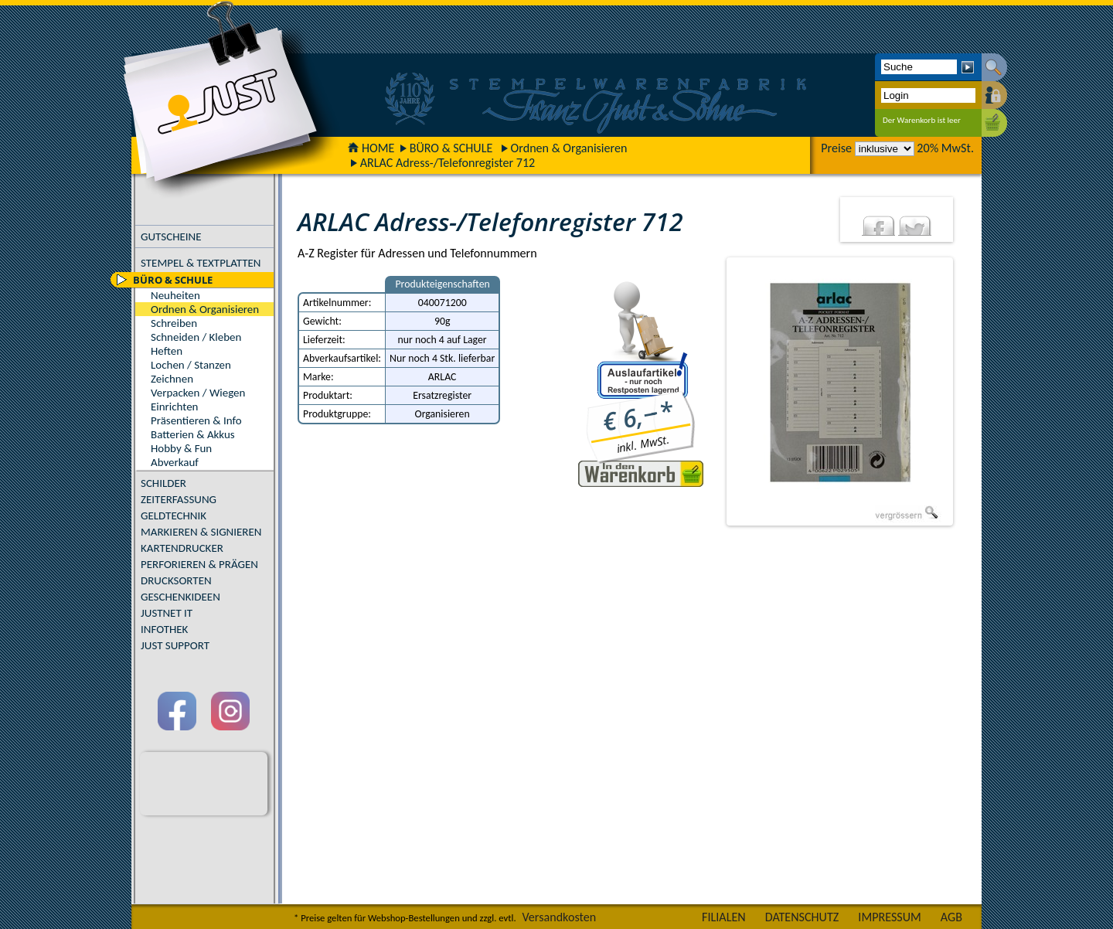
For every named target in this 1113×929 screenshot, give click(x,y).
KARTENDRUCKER (182, 548)
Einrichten (174, 406)
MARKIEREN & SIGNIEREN (201, 532)
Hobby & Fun (181, 448)
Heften (166, 351)
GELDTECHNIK (173, 515)
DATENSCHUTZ (802, 917)
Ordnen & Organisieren (569, 148)
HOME (371, 148)
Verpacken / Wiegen (198, 393)
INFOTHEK (164, 629)
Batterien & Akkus (193, 434)
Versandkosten (559, 917)
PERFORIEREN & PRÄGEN (199, 564)
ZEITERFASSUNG (178, 499)
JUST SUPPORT (175, 645)
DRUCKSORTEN (176, 580)
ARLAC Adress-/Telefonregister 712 (448, 162)
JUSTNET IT (166, 613)
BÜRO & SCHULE (451, 148)
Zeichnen (172, 379)
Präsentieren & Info (196, 420)
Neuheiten (175, 295)
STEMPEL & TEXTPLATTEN (200, 263)
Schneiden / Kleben (196, 337)
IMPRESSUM (889, 917)
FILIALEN (724, 917)
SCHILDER (163, 483)
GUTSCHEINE (171, 236)
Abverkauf (175, 462)
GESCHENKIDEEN (180, 597)
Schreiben (174, 323)
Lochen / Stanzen (191, 365)
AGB (951, 917)
